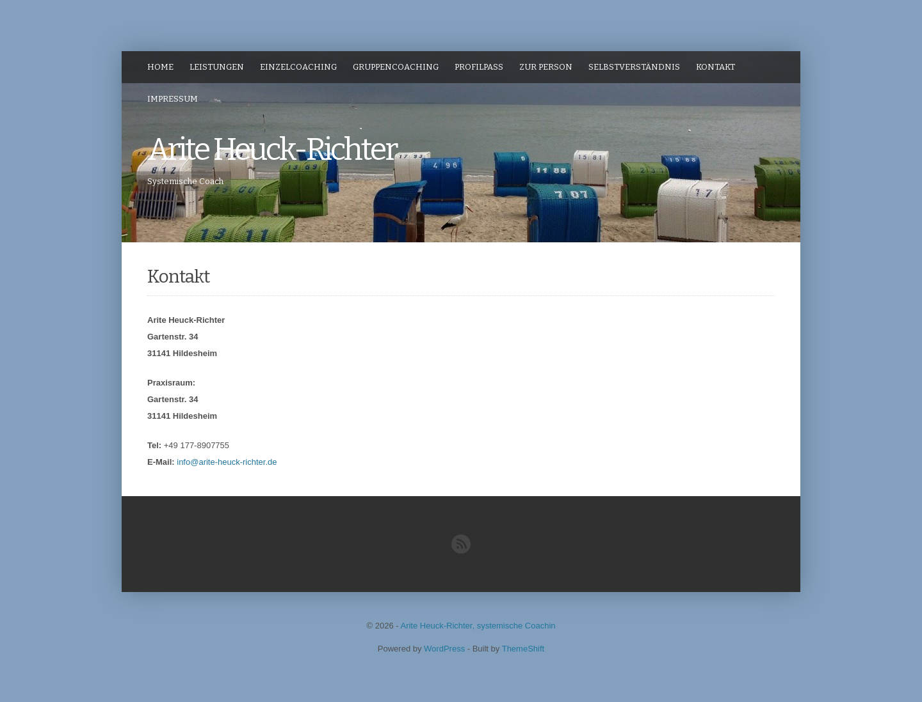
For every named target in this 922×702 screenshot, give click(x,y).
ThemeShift (523, 648)
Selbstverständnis (634, 67)
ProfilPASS (479, 67)
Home (160, 67)
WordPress (444, 648)
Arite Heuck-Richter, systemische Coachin (477, 625)
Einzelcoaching (298, 67)
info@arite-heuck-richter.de (227, 462)
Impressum (172, 99)
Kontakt (715, 67)
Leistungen (217, 67)
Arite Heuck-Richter (271, 149)
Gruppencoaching (396, 67)
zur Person (545, 67)
